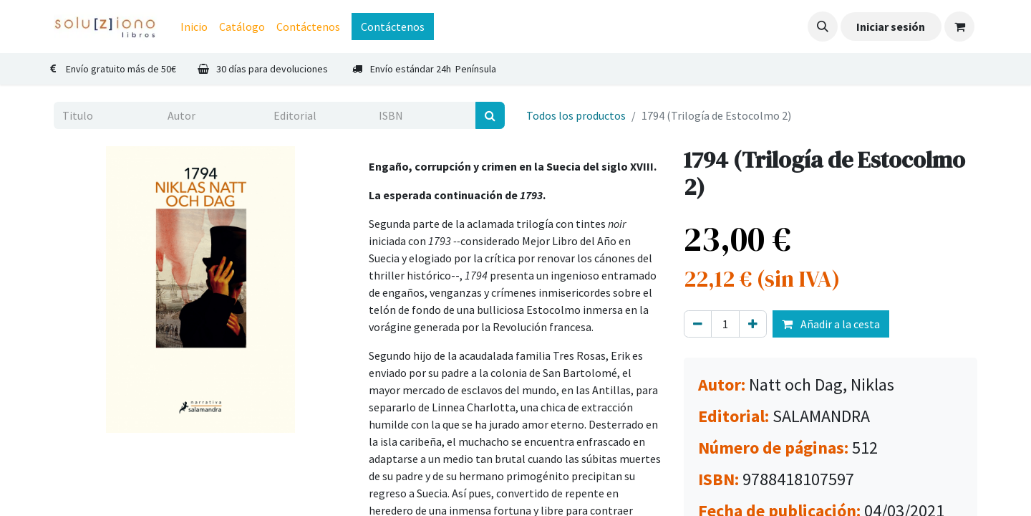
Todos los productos (576, 115)
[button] (823, 26)
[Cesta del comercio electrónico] (959, 26)
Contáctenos (393, 26)
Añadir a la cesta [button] (831, 324)
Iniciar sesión (890, 26)
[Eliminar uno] (698, 324)
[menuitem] (194, 26)
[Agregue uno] (753, 324)
